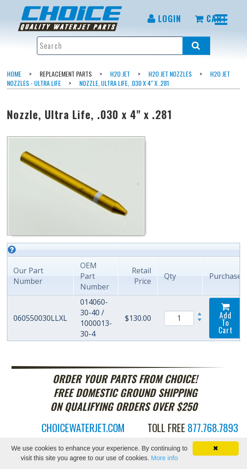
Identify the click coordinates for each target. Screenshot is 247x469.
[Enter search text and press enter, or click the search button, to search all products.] (123, 45)
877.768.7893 (213, 427)
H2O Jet (120, 73)
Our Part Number (28, 275)
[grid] (123, 292)
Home (14, 73)
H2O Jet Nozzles (170, 73)
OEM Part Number (94, 276)
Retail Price (141, 275)
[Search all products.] (196, 45)
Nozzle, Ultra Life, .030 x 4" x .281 (124, 83)
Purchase (225, 276)
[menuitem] (76, 19)
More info (164, 458)
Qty (170, 276)
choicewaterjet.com (83, 427)
